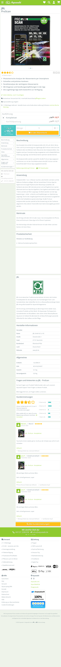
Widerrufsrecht (6, 597)
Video (7, 152)
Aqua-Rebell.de (35, 584)
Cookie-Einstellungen (8, 605)
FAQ (3, 581)
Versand (11, 134)
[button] (53, 2)
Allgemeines (7, 159)
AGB (3, 599)
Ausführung (7, 114)
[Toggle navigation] (2, 2)
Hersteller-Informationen (7, 155)
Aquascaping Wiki (7, 586)
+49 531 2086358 (9, 181)
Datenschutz (5, 594)
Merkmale (7, 146)
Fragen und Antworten (7, 162)
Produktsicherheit (7, 149)
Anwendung (7, 143)
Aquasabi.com (35, 581)
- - (32, 168)
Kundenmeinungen (7, 167)
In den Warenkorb (37, 132)
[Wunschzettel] (44, 2)
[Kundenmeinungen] (7, 72)
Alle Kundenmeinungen (38, 524)
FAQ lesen (6, 174)
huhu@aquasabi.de (7, 178)
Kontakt (4, 589)
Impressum (5, 592)
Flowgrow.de (34, 587)
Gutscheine (5, 579)
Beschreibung (7, 140)
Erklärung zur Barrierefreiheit (10, 602)
